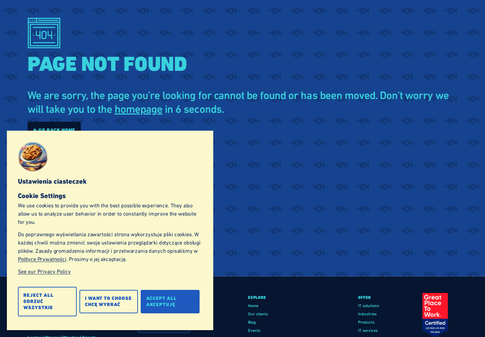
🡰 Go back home (54, 130)
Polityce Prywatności (42, 259)
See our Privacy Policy (44, 271)
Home (253, 305)
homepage (138, 109)
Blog (252, 322)
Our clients (258, 314)
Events (254, 330)
